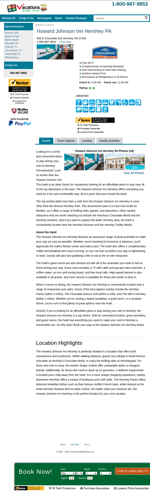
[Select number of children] (106, 473)
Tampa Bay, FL (13, 54)
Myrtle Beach (12, 40)
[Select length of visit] (71, 478)
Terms (87, 444)
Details (46, 140)
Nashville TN (11, 43)
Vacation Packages (76, 18)
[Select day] (79, 473)
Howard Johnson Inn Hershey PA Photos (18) (104, 162)
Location (87, 140)
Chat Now (65, 41)
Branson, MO (12, 32)
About (63, 444)
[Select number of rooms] (90, 478)
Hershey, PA (8, 18)
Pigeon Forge (12, 36)
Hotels (58, 18)
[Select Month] (68, 473)
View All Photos (134, 173)
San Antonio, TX (13, 50)
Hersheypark (44, 18)
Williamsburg (11, 57)
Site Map (75, 444)
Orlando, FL (11, 47)
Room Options (66, 140)
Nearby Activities (109, 140)
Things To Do (26, 18)
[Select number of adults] (91, 473)
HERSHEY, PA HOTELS (44, 25)
